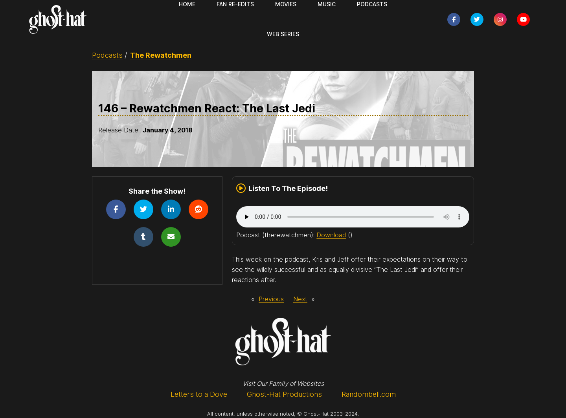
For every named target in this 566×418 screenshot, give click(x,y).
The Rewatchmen (160, 55)
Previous (271, 299)
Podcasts (107, 55)
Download (331, 235)
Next (300, 299)
